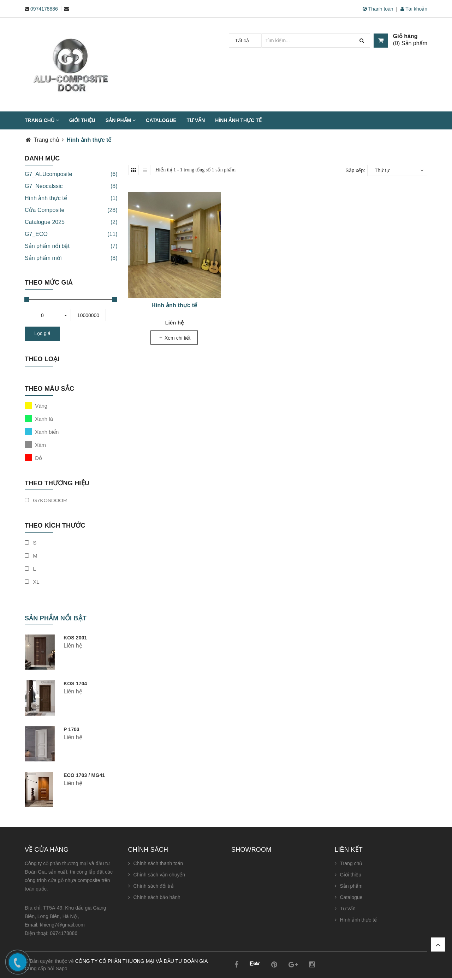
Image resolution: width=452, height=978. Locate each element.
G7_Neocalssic (71, 186)
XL (32, 582)
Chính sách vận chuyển (159, 874)
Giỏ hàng (405, 36)
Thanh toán (378, 9)
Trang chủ (42, 120)
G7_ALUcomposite (71, 174)
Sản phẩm (121, 120)
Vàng (36, 405)
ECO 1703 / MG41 (84, 775)
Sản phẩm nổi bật (71, 246)
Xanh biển (42, 431)
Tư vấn (196, 120)
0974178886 (44, 9)
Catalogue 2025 (71, 222)
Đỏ (33, 457)
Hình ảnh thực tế (238, 120)
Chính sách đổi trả (153, 886)
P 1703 (71, 729)
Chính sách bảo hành (156, 897)
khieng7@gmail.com (62, 925)
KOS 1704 (75, 683)
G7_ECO (71, 234)
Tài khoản (413, 9)
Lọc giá (42, 333)
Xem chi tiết (174, 338)
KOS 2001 (75, 637)
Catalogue (161, 120)
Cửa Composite (71, 210)
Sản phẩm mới (71, 258)
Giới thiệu (82, 120)
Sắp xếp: (355, 170)
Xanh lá (39, 418)
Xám (35, 444)
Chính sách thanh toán (158, 863)
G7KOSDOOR (46, 500)
